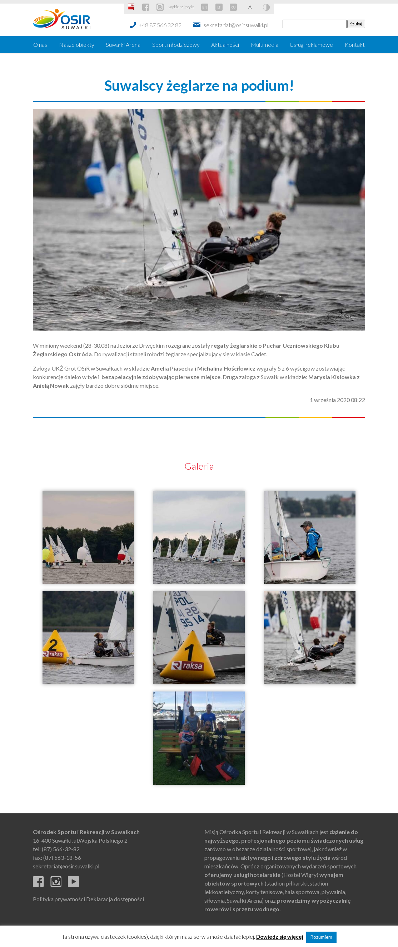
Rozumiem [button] (321, 937)
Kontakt (355, 44)
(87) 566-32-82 (61, 849)
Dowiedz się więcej (279, 936)
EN (204, 7)
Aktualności (225, 44)
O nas (40, 44)
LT (218, 7)
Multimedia (264, 44)
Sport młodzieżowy (176, 44)
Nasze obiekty (76, 44)
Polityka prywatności (59, 899)
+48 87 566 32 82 (160, 24)
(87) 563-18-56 (62, 857)
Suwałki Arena (123, 44)
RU (233, 7)
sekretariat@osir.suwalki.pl (236, 24)
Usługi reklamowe (311, 44)
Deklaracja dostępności (115, 899)
